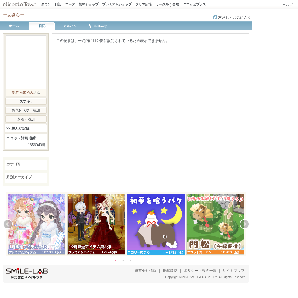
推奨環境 (170, 271)
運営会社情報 (146, 271)
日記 (42, 26)
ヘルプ (288, 4)
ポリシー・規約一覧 (200, 271)
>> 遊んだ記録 (17, 128)
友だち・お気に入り (234, 17)
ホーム (14, 26)
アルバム (70, 26)
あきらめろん (23, 92)
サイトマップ (233, 271)
